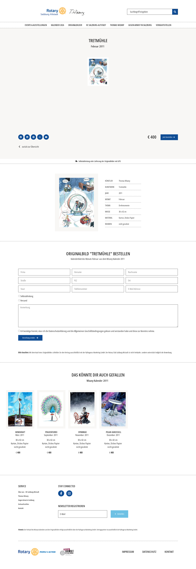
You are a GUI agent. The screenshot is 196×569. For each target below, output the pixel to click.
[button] (21, 137)
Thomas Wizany (23, 496)
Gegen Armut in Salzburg (26, 500)
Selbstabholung (26, 296)
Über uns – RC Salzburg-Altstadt (28, 492)
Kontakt (21, 508)
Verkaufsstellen (23, 504)
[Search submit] (175, 12)
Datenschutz (149, 552)
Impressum (128, 552)
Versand (23, 300)
